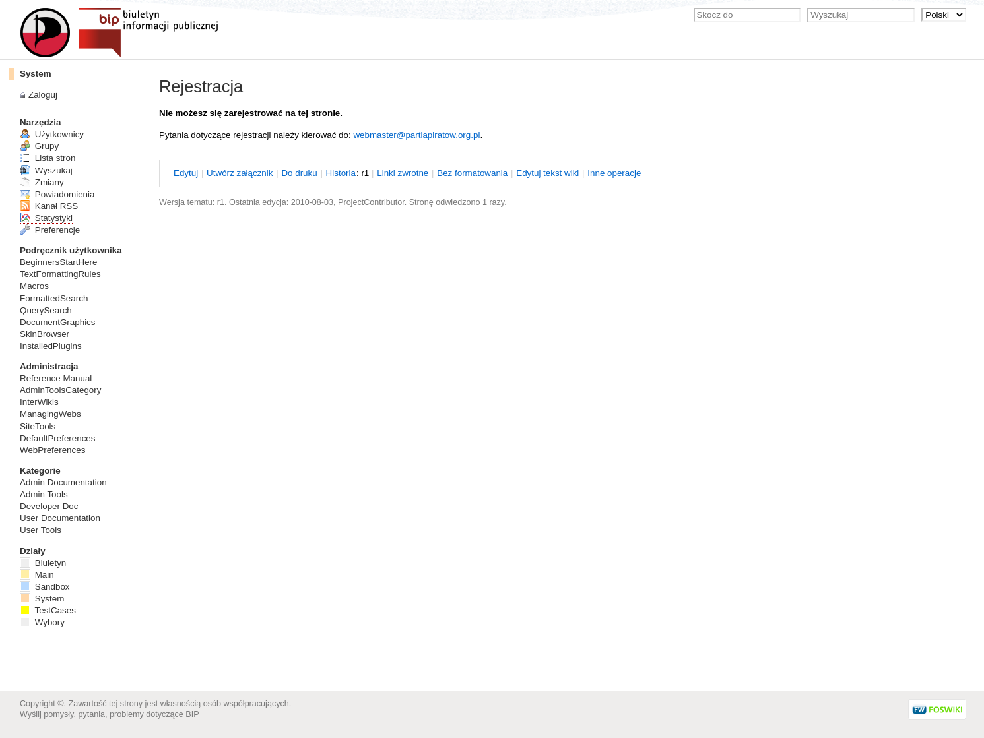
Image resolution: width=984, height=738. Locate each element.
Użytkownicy (52, 134)
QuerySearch (46, 310)
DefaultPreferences (58, 438)
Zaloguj (42, 95)
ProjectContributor (371, 202)
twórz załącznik (240, 173)
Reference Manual (56, 378)
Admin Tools (44, 494)
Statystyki (46, 218)
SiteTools (37, 426)
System (35, 73)
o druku (299, 173)
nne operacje (614, 173)
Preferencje (50, 230)
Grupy (39, 146)
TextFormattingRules (60, 274)
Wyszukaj (46, 170)
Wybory (42, 622)
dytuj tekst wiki (547, 173)
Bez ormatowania (472, 173)
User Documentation (60, 518)
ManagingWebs (50, 414)
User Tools (40, 530)
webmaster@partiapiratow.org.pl (416, 135)
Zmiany (42, 182)
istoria (341, 173)
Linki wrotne (402, 173)
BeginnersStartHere (58, 262)
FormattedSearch (54, 298)
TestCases (48, 610)
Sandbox (45, 587)
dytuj (186, 173)
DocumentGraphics (57, 322)
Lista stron (47, 158)
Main (37, 575)
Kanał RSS (49, 206)
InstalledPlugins (51, 346)
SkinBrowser (44, 334)
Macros (34, 286)
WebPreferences (52, 450)
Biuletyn (43, 563)
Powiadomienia (57, 194)
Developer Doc (49, 506)
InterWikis (39, 402)
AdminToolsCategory (60, 390)
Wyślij (31, 714)
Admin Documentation (63, 482)
